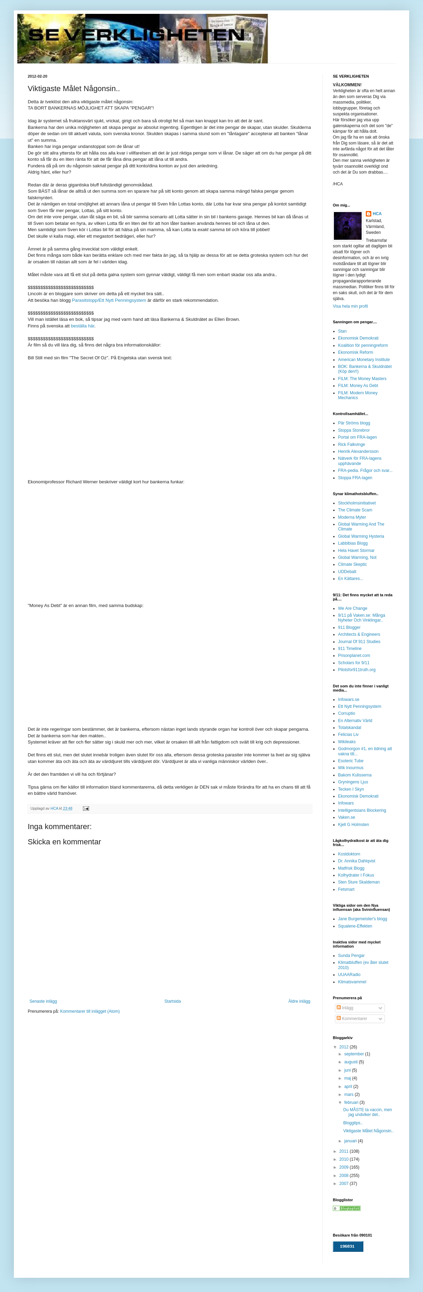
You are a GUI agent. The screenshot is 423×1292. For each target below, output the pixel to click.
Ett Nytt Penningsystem (359, 706)
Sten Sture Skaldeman (359, 882)
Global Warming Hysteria (361, 536)
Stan (342, 331)
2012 (344, 1047)
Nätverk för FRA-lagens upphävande (359, 461)
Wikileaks (347, 741)
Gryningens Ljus (353, 782)
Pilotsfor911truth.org (356, 669)
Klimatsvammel (352, 981)
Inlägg (345, 1007)
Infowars (346, 803)
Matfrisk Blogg (351, 868)
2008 (344, 1175)
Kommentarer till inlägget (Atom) (90, 1011)
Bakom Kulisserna (355, 775)
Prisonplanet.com (354, 655)
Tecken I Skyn (351, 789)
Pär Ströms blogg (354, 423)
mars (349, 1094)
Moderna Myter (352, 517)
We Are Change (353, 608)
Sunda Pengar (351, 955)
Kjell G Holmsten (353, 824)
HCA (377, 213)
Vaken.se (346, 817)
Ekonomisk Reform (355, 352)
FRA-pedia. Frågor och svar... (365, 470)
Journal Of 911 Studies (359, 641)
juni (348, 1070)
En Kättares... (350, 578)
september (354, 1054)
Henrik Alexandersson (358, 451)
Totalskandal (349, 727)
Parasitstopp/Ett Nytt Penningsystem (109, 300)
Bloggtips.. (353, 1122)
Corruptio (346, 713)
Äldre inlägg (299, 1001)
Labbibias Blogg (353, 543)
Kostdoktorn (349, 854)
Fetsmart (346, 889)
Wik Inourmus (350, 767)
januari (351, 1141)
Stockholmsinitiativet (357, 503)
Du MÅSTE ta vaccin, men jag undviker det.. (367, 1112)
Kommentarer (352, 1018)
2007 (344, 1183)
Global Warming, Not (357, 557)
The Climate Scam (355, 510)
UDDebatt (347, 571)
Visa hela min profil (350, 306)
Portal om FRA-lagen (357, 437)
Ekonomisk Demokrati (358, 338)
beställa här (82, 325)
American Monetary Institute (364, 359)
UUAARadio (349, 974)
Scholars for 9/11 (354, 662)
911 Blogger (349, 627)
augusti (351, 1062)
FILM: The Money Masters (362, 378)
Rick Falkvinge (351, 444)
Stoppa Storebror (354, 430)
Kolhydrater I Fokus (356, 875)
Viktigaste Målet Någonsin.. (368, 1130)
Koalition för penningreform (363, 345)
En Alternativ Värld (355, 720)
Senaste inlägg (43, 1001)
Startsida (172, 1001)
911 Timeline (350, 648)
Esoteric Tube (350, 760)
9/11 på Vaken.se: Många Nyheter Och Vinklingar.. (361, 618)
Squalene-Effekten (355, 926)
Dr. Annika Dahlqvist (356, 861)
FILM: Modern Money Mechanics (358, 395)
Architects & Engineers (359, 634)
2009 (344, 1167)
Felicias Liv (348, 734)
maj (348, 1078)
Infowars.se (348, 699)
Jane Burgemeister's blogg (362, 918)
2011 (344, 1151)
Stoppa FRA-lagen (355, 477)
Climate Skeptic (352, 564)
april (348, 1086)
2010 (344, 1159)
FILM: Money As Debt (358, 385)
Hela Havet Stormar (356, 550)
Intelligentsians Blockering (362, 810)
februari (352, 1102)
